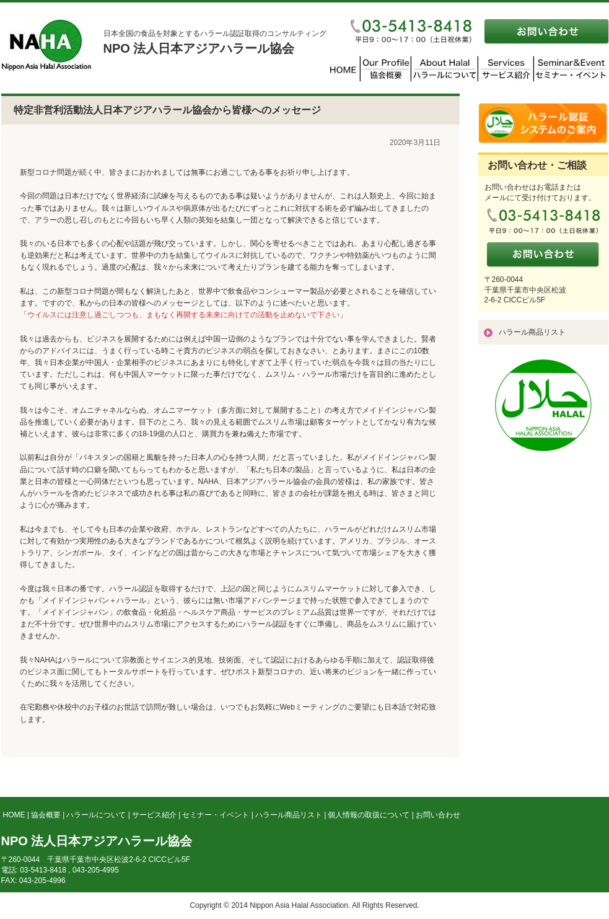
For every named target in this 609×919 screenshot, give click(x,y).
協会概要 (46, 815)
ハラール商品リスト (532, 332)
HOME (14, 815)
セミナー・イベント (215, 815)
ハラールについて (96, 815)
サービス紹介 (154, 815)
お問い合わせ (438, 815)
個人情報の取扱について (369, 815)
